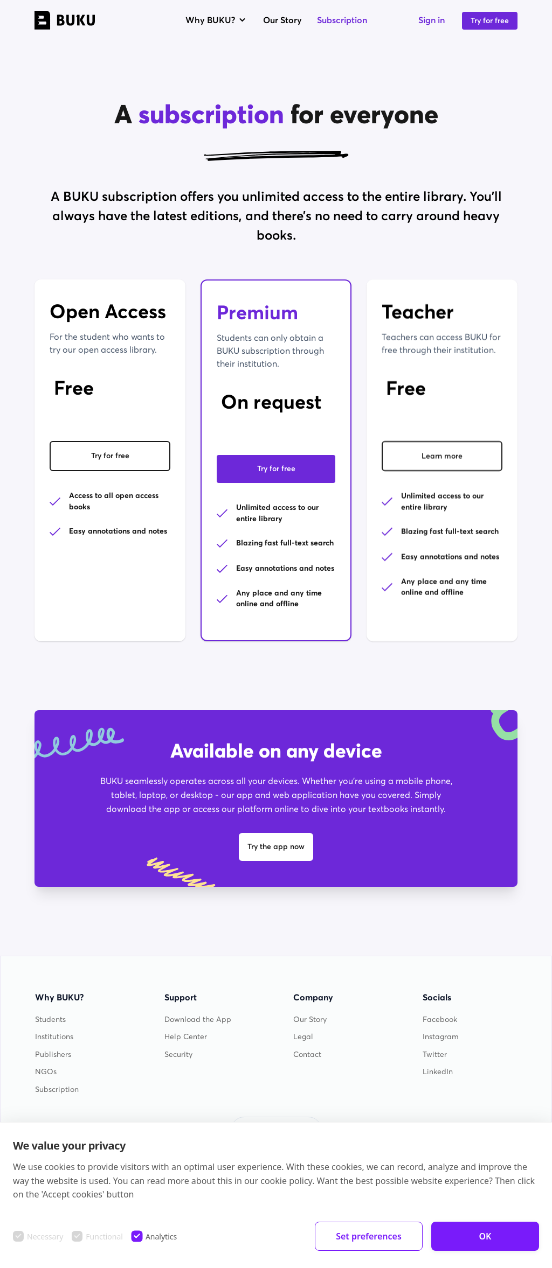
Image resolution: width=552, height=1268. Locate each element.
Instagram (441, 1036)
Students (50, 1019)
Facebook (440, 1019)
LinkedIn (438, 1071)
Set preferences (369, 1236)
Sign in (431, 20)
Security (178, 1054)
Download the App (197, 1019)
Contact (307, 1054)
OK (485, 1236)
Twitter (435, 1054)
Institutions (54, 1036)
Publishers (53, 1054)
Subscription (342, 20)
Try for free (490, 20)
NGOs (46, 1071)
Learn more (442, 458)
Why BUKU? (216, 20)
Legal (303, 1036)
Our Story (282, 20)
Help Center (185, 1036)
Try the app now (276, 846)
